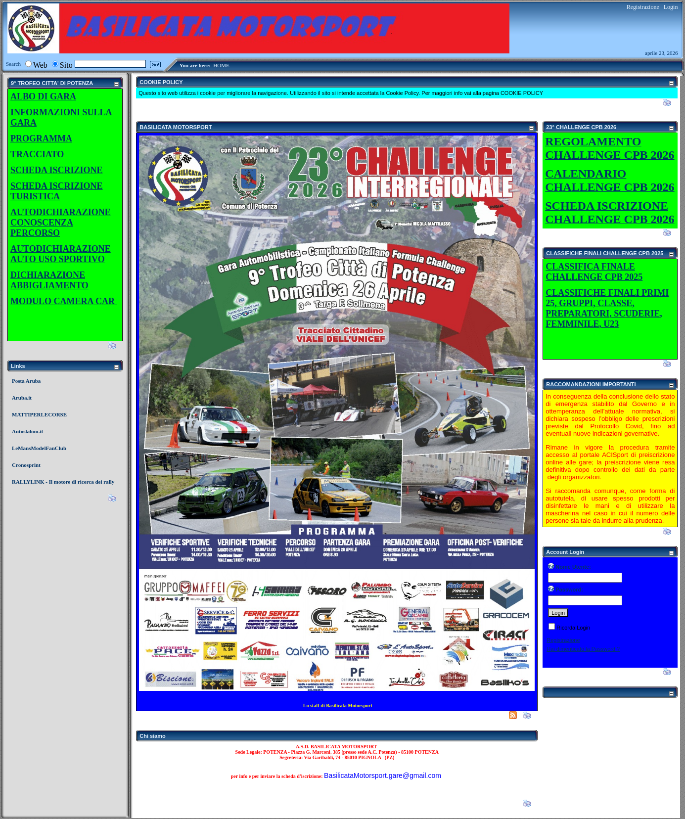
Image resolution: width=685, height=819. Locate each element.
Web (40, 65)
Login (671, 6)
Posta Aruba (26, 381)
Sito (66, 65)
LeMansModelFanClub (39, 448)
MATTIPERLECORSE (39, 414)
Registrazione (643, 6)
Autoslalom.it (27, 431)
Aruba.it (22, 398)
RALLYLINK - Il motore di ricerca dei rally (63, 482)
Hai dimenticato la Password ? (583, 649)
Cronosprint (26, 465)
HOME (221, 65)
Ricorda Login (573, 628)
